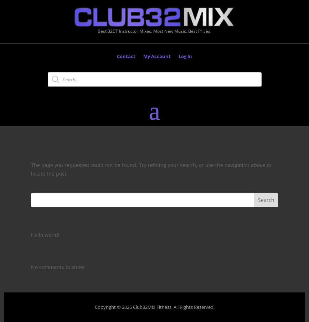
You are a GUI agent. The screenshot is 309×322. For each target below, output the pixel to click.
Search (266, 200)
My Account (157, 56)
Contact (126, 56)
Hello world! (45, 235)
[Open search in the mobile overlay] (155, 79)
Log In (185, 56)
